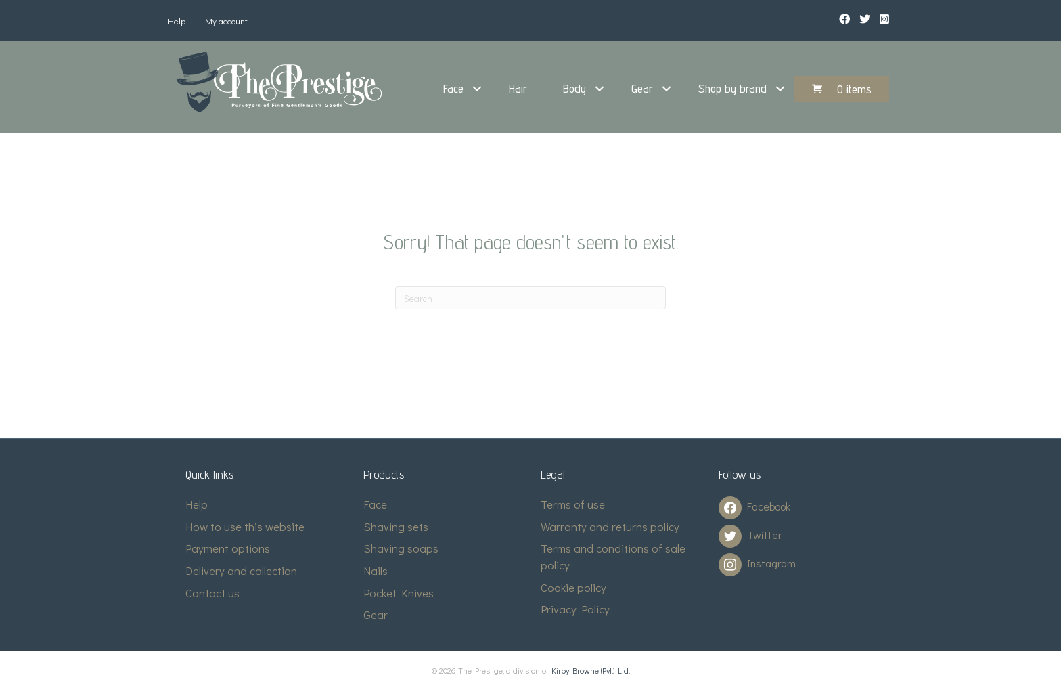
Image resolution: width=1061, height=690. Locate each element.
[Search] (530, 297)
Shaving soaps (400, 548)
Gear (642, 88)
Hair (518, 88)
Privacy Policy (575, 609)
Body (574, 88)
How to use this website (244, 526)
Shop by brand (732, 88)
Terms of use (573, 504)
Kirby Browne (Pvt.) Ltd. (590, 670)
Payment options (227, 548)
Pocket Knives (398, 593)
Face (453, 88)
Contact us (212, 593)
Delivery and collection (241, 570)
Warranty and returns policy (610, 526)
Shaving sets (395, 526)
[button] (477, 89)
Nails (375, 570)
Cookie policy (573, 587)
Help (176, 20)
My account (226, 20)
